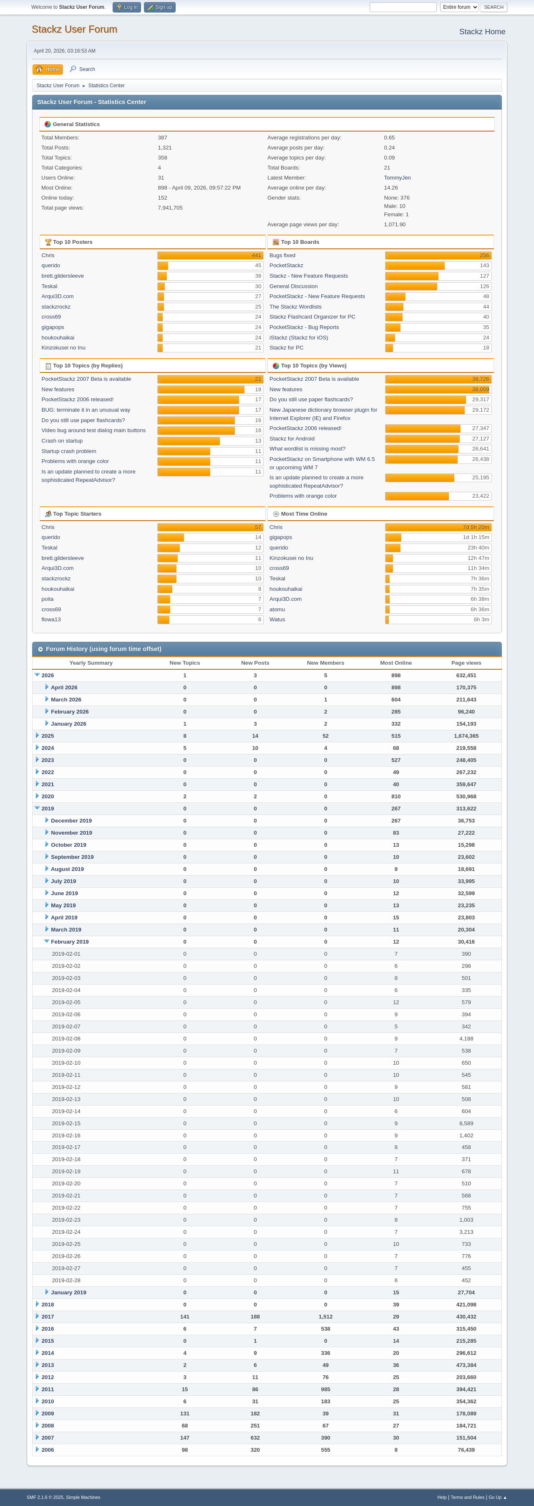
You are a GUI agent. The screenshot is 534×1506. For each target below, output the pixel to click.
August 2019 (67, 869)
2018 (48, 1304)
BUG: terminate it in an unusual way (86, 410)
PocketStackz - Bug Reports (304, 327)
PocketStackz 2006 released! (78, 399)
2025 (48, 736)
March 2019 (66, 929)
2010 (48, 1401)
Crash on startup (62, 441)
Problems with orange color (75, 461)
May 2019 (63, 905)
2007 (48, 1438)
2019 (48, 808)
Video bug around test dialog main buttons (94, 430)
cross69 (51, 317)
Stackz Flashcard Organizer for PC (312, 317)
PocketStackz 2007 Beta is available (86, 379)
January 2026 (68, 724)
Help (442, 1497)
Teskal (50, 286)
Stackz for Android (292, 438)
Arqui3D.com (58, 296)
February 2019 (69, 942)
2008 (48, 1425)
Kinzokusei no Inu (64, 347)
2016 (48, 1329)
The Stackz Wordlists (296, 307)
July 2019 (63, 881)
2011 (48, 1389)
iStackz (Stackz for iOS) (299, 337)
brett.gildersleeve (63, 276)
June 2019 (64, 893)
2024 (48, 748)
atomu (277, 609)
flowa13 (51, 619)
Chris (48, 255)
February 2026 (69, 712)
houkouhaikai (58, 337)
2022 (48, 772)
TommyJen (397, 178)
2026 (48, 675)
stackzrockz (56, 307)
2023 (48, 760)
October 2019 (68, 845)
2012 (48, 1377)
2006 (48, 1450)
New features (58, 389)
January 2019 (68, 1292)
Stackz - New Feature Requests (309, 276)
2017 (48, 1317)
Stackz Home (482, 31)
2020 (48, 796)
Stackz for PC (286, 347)
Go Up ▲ (498, 1497)
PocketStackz (286, 265)
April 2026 (64, 687)
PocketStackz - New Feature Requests (317, 296)
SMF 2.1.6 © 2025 (45, 1497)
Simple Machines (83, 1497)
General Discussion (294, 286)
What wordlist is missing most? (307, 448)
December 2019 (71, 821)
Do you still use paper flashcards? (83, 420)
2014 (48, 1353)
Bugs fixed (282, 255)
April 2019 (64, 917)
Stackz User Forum (74, 29)
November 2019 (71, 833)
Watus (277, 619)
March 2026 (66, 699)
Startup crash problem (69, 451)
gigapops (53, 327)
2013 (48, 1365)
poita (48, 599)
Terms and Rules (468, 1497)
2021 (48, 784)
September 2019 (72, 857)
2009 (48, 1413)
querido (51, 265)
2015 (48, 1341)
